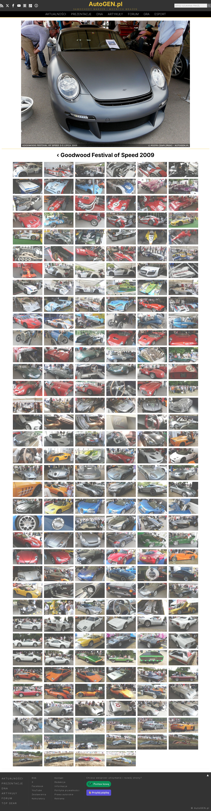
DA (99, 14)
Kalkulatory (38, 798)
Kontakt (59, 778)
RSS (34, 778)
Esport (160, 14)
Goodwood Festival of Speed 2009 (107, 155)
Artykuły (115, 14)
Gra (147, 14)
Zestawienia (39, 794)
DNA (5, 788)
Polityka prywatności (67, 790)
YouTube (37, 790)
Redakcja (60, 782)
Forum (133, 14)
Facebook (37, 786)
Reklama (59, 798)
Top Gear (9, 803)
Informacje (61, 786)
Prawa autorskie (64, 794)
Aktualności (55, 14)
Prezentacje (81, 14)
